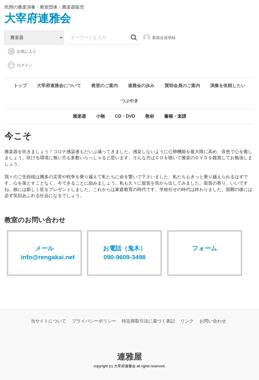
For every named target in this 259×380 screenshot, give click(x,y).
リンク (187, 321)
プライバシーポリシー (94, 321)
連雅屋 (129, 356)
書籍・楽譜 (175, 116)
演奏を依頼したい (227, 85)
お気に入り (21, 51)
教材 (149, 116)
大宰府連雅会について (59, 85)
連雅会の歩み (141, 85)
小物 (100, 116)
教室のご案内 (104, 85)
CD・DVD (125, 116)
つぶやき (129, 100)
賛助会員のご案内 (182, 85)
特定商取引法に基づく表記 (148, 321)
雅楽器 (79, 116)
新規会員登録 (159, 37)
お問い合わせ (213, 321)
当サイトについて (48, 321)
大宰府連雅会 (37, 18)
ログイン (19, 65)
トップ (20, 85)
